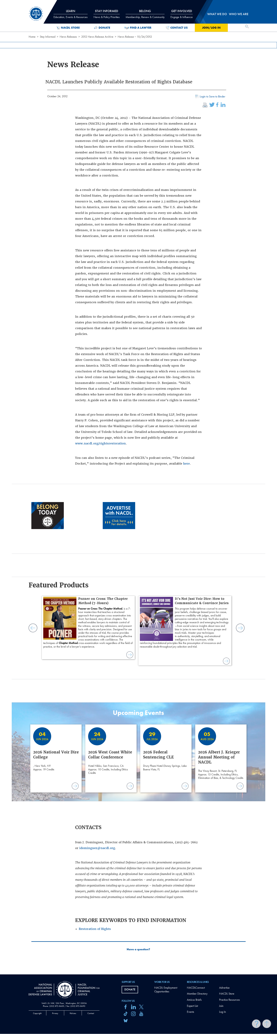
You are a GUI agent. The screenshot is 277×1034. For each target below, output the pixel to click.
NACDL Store (68, 27)
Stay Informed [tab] (107, 14)
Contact (90, 1013)
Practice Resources (229, 1000)
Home (32, 37)
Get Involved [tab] (181, 14)
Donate (102, 27)
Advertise (224, 988)
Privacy (55, 1013)
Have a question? (138, 949)
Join (221, 1006)
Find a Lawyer (138, 27)
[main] (138, 487)
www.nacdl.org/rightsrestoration (100, 443)
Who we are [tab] (238, 14)
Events (190, 1012)
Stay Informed (47, 37)
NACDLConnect (196, 988)
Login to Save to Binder (209, 97)
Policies (73, 1013)
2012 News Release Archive (97, 37)
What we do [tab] (217, 14)
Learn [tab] (71, 14)
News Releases (68, 37)
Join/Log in (211, 28)
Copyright (37, 1013)
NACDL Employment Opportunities (165, 989)
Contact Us (177, 27)
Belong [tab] (145, 14)
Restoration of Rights (95, 929)
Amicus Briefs (194, 1000)
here (186, 463)
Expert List (192, 1006)
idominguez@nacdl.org (97, 848)
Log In (222, 1012)
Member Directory (197, 993)
